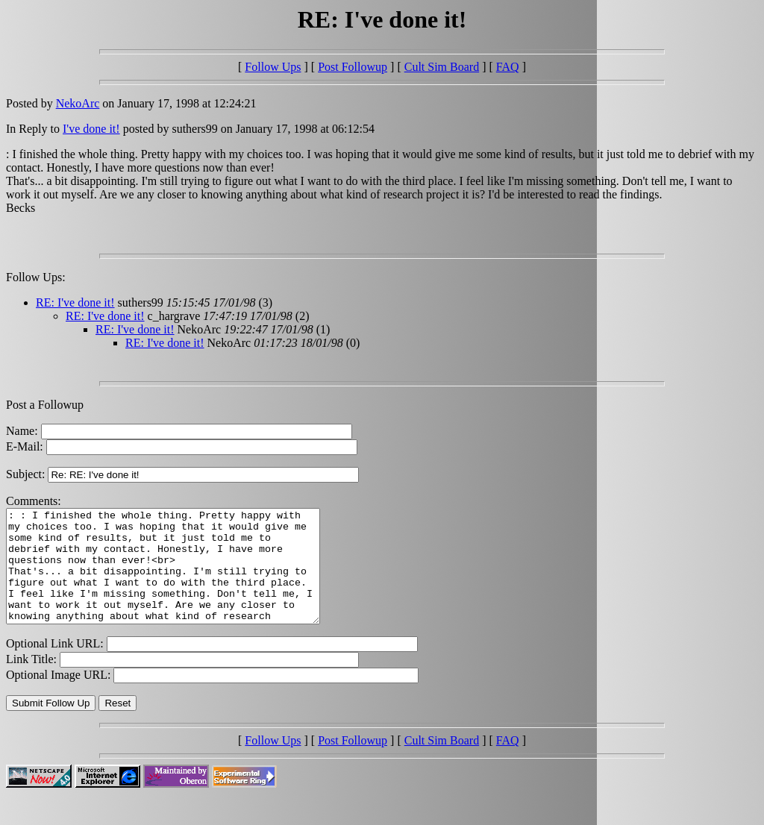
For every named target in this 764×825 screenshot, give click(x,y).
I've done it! (91, 128)
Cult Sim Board (441, 66)
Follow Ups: (36, 277)
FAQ (507, 66)
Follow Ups (273, 66)
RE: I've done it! (75, 302)
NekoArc (78, 103)
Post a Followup (45, 404)
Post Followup (352, 66)
